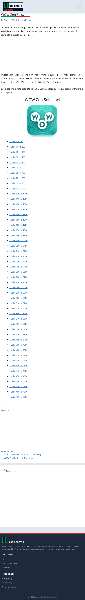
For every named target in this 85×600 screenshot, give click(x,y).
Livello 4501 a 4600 (18, 376)
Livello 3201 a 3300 (18, 308)
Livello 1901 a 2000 (18, 240)
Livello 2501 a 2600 (18, 271)
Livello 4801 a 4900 (18, 391)
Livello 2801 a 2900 (18, 287)
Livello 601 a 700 (17, 172)
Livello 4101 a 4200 (18, 355)
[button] (73, 6)
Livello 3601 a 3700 (18, 329)
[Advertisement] (42, 55)
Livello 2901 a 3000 (18, 292)
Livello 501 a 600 (17, 167)
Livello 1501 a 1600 (18, 219)
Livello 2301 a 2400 (18, 261)
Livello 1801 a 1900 (18, 235)
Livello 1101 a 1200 (18, 198)
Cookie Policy (7, 583)
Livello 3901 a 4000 (18, 344)
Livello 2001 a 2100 (18, 245)
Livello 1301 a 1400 (18, 209)
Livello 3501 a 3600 (18, 324)
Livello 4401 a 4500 (18, 371)
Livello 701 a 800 (17, 178)
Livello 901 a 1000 (17, 188)
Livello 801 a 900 (17, 183)
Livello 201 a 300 (17, 152)
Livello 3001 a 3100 (18, 298)
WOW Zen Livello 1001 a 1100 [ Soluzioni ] (22, 454)
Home (4, 559)
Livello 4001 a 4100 (18, 350)
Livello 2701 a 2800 (18, 282)
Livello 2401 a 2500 (18, 266)
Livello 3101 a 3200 (18, 303)
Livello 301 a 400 (17, 157)
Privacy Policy (7, 578)
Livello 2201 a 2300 (18, 256)
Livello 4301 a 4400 (18, 365)
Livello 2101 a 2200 (18, 251)
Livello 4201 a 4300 (18, 360)
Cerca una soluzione (9, 563)
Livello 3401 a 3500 (18, 318)
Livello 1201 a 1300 (18, 204)
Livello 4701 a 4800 (18, 386)
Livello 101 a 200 (17, 146)
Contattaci (6, 567)
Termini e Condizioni (9, 587)
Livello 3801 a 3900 (18, 339)
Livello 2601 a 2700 (18, 277)
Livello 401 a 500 (17, 162)
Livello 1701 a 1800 (18, 230)
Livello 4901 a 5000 (18, 397)
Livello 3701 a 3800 (18, 334)
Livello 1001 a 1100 (18, 193)
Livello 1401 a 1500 (18, 214)
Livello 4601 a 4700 (18, 381)
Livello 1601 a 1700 (18, 225)
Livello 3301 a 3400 (18, 313)
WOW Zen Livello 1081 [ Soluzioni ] (19, 458)
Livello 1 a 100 (16, 141)
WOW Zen (8, 451)
